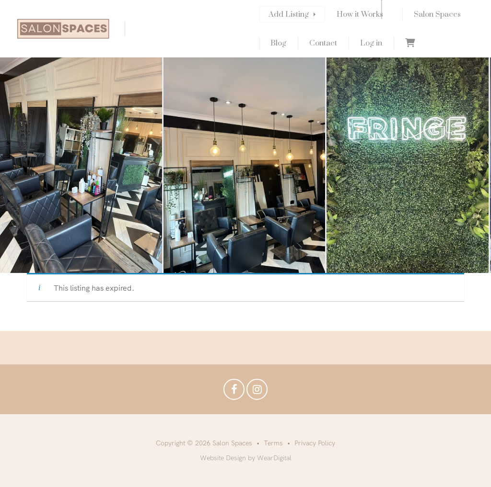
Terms (273, 443)
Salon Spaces (437, 14)
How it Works (360, 14)
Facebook (234, 392)
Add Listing (289, 14)
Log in (371, 43)
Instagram (257, 392)
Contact (323, 43)
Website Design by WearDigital (246, 457)
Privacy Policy (314, 443)
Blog (278, 43)
